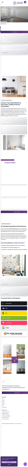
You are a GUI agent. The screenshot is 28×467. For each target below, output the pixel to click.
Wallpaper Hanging (5, 413)
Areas (3, 405)
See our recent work (5, 293)
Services (3, 400)
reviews (6, 114)
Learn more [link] (6, 459)
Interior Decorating (5, 418)
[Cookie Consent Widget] (9, 461)
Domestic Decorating (5, 414)
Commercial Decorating (6, 416)
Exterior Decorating (5, 417)
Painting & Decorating (5, 411)
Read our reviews (5, 283)
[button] (25, 464)
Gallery (3, 401)
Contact (3, 404)
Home (3, 398)
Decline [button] (9, 464)
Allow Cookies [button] (9, 462)
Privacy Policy (4, 407)
